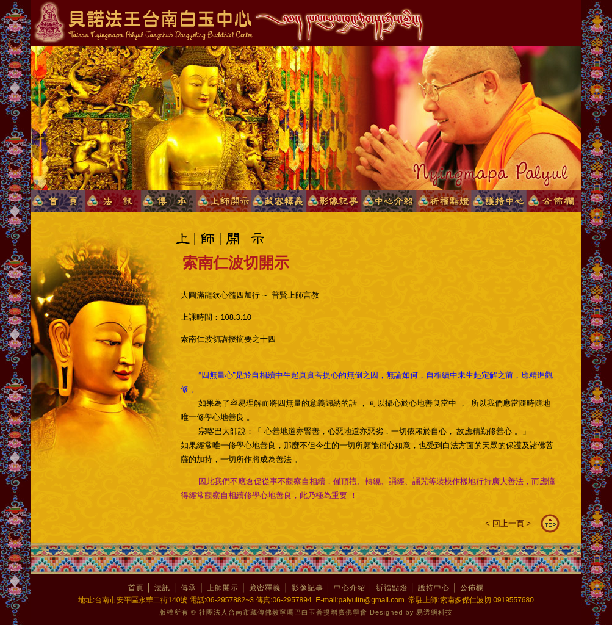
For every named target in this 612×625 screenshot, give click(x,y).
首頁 (136, 587)
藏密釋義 (265, 587)
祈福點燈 (392, 587)
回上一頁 (508, 523)
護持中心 (434, 587)
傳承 (188, 587)
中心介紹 (349, 587)
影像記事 (307, 587)
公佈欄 (472, 587)
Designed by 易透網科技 (411, 612)
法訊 (162, 587)
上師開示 (223, 587)
